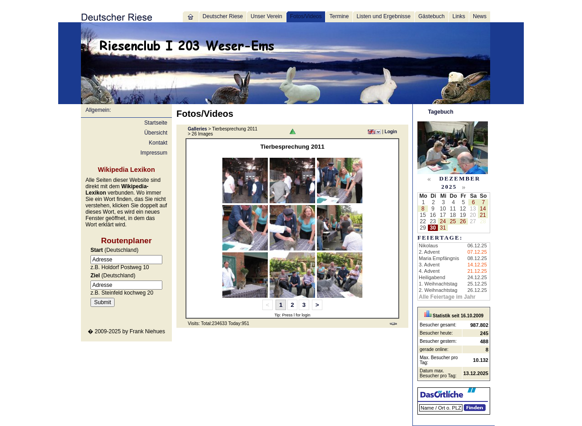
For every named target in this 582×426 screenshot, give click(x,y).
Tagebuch (440, 112)
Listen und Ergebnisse (383, 16)
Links (458, 16)
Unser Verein (266, 16)
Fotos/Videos (306, 16)
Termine (339, 16)
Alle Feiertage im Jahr (447, 297)
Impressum (153, 153)
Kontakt (158, 143)
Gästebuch (431, 16)
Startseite (155, 123)
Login (391, 131)
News (480, 16)
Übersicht (155, 133)
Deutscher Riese (223, 16)
